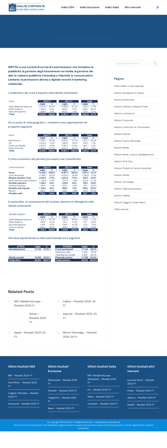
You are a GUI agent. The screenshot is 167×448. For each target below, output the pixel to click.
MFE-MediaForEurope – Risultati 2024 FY (28, 303)
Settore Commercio (124, 113)
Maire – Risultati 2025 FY (101, 396)
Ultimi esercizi (121, 209)
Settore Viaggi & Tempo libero (129, 202)
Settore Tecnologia (124, 181)
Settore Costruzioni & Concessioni (132, 127)
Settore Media (121, 147)
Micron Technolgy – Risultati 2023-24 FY (80, 334)
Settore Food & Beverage (127, 140)
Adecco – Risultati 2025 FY (141, 397)
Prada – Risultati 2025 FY (140, 390)
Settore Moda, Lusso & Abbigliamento (134, 154)
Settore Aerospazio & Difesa (129, 92)
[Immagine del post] (9, 301)
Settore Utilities (122, 195)
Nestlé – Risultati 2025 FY (140, 404)
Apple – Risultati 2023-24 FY (30, 334)
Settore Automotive (124, 99)
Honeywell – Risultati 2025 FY (23, 403)
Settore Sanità (121, 175)
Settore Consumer (123, 120)
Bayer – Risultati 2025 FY (61, 408)
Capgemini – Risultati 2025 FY (62, 399)
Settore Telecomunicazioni (128, 188)
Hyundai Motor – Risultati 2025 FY (140, 382)
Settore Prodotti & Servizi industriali (132, 168)
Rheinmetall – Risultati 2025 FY (62, 382)
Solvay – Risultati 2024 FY (37, 318)
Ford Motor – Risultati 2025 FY (22, 384)
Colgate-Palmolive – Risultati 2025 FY (23, 395)
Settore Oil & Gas (123, 161)
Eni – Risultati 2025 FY (99, 389)
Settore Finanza (122, 133)
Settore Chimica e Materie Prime (131, 106)
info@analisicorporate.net (107, 422)
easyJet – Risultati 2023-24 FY (80, 316)
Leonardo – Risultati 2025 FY (103, 403)
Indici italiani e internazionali (128, 86)
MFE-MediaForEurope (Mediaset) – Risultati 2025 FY (102, 379)
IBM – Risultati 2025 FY (20, 375)
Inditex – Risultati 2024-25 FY (79, 303)
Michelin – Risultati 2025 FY (62, 390)
